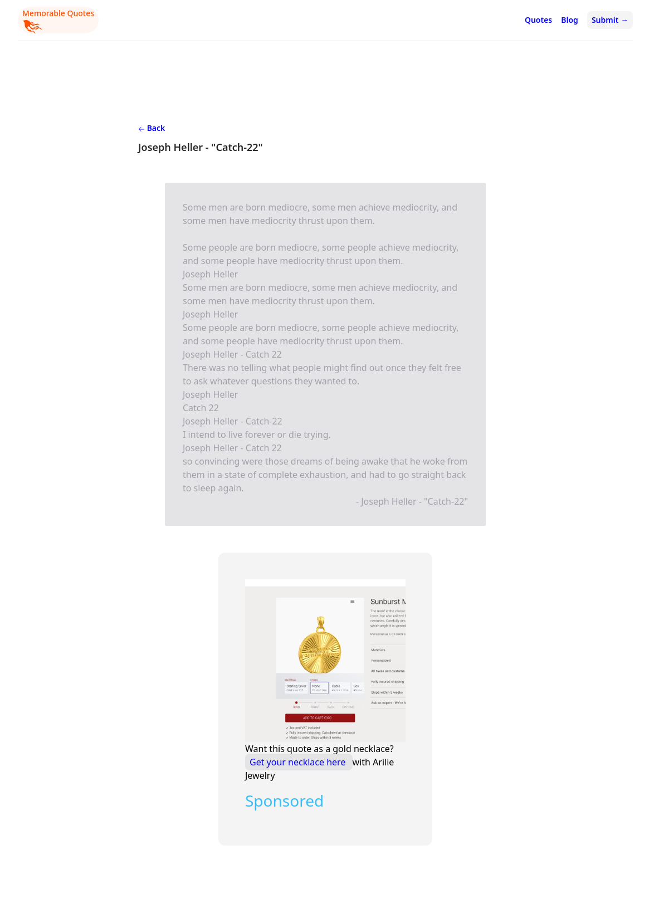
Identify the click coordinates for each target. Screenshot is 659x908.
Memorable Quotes (58, 20)
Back (151, 128)
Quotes (538, 19)
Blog (569, 19)
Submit (610, 19)
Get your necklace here (299, 762)
